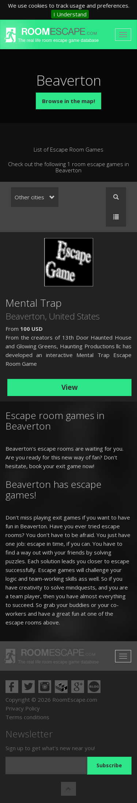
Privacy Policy (22, 708)
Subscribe (109, 765)
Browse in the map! (68, 101)
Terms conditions (27, 717)
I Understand (70, 14)
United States (74, 316)
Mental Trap (33, 303)
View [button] (69, 387)
